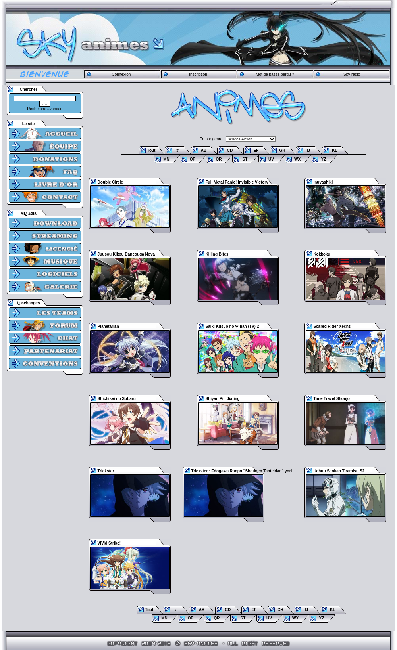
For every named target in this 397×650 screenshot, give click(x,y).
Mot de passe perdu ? (275, 74)
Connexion (121, 74)
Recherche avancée (44, 109)
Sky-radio (351, 74)
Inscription (198, 74)
